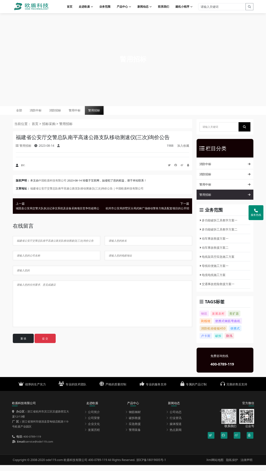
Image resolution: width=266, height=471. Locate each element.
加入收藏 (183, 152)
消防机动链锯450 (213, 334)
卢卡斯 (205, 342)
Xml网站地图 (215, 466)
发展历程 (92, 436)
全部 (21, 114)
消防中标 (43, 114)
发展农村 (218, 319)
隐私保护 (232, 466)
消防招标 (69, 114)
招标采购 (49, 129)
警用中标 (94, 114)
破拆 (218, 342)
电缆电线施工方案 (213, 281)
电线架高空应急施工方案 (217, 263)
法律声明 (246, 466)
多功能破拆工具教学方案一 (219, 226)
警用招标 (119, 114)
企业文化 (92, 430)
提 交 (45, 344)
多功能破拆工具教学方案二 (219, 235)
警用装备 (133, 436)
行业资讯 (174, 424)
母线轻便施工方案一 (214, 272)
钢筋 (204, 319)
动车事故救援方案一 (214, 244)
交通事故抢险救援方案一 (217, 290)
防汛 (229, 342)
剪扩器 (234, 319)
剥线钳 (205, 327)
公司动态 (174, 418)
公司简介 (92, 418)
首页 (69, 7)
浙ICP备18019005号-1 (151, 466)
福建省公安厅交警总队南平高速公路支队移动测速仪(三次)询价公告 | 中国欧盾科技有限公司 (86, 194)
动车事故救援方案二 (214, 253)
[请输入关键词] (222, 7)
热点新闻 (174, 436)
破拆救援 (133, 424)
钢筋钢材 (133, 418)
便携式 (235, 334)
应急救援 (133, 430)
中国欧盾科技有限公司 (52, 186)
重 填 (23, 344)
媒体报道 (174, 430)
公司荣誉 (92, 424)
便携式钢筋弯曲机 (227, 327)
